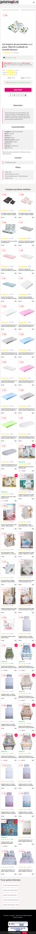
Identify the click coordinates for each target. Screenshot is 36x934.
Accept (24, 932)
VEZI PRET (18, 90)
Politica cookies (17, 917)
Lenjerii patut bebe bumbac (11, 900)
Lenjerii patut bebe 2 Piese (11, 905)
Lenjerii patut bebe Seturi (10, 890)
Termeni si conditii (8, 915)
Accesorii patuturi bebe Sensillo (10, 10)
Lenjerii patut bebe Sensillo (28, 10)
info (15, 217)
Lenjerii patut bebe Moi (10, 895)
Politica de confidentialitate (24, 915)
